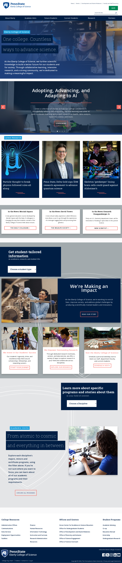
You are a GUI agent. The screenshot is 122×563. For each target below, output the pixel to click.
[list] (61, 107)
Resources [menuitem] (33, 542)
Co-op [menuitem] (105, 528)
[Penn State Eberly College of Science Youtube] (119, 556)
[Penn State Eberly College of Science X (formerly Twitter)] (108, 556)
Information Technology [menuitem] (38, 532)
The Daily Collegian (20, 228)
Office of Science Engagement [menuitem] (69, 538)
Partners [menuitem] (111, 18)
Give (113, 8)
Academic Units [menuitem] (30, 18)
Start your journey (20, 368)
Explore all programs (26, 493)
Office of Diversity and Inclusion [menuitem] (70, 535)
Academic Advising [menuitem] (109, 525)
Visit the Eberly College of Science (102, 353)
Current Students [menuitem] (71, 18)
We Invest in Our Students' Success (19, 352)
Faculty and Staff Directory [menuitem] (110, 3)
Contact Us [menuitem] (24, 561)
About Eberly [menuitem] (10, 18)
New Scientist (102, 228)
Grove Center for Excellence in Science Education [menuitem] (76, 525)
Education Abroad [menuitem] (109, 532)
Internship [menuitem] (106, 535)
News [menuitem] (72, 3)
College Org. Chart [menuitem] (8, 561)
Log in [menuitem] (31, 561)
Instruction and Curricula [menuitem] (38, 535)
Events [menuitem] (78, 3)
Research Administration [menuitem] (38, 538)
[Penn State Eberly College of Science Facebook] (104, 556)
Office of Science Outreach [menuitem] (68, 542)
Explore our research (61, 367)
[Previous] (3, 107)
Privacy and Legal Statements (112, 561)
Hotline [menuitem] (18, 561)
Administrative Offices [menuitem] (9, 525)
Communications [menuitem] (7, 528)
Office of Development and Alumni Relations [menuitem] (74, 532)
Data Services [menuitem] (6, 532)
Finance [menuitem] (32, 525)
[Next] (119, 107)
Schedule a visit (102, 366)
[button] (113, 8)
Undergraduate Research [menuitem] (111, 538)
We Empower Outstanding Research (61, 350)
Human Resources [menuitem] (36, 528)
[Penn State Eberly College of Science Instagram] (111, 556)
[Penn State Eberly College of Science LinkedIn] (115, 556)
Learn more (61, 123)
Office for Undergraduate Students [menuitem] (71, 528)
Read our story (89, 314)
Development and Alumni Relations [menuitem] (91, 3)
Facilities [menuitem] (4, 538)
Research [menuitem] (91, 18)
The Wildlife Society (61, 228)
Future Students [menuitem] (51, 18)
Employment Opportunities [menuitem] (10, 535)
